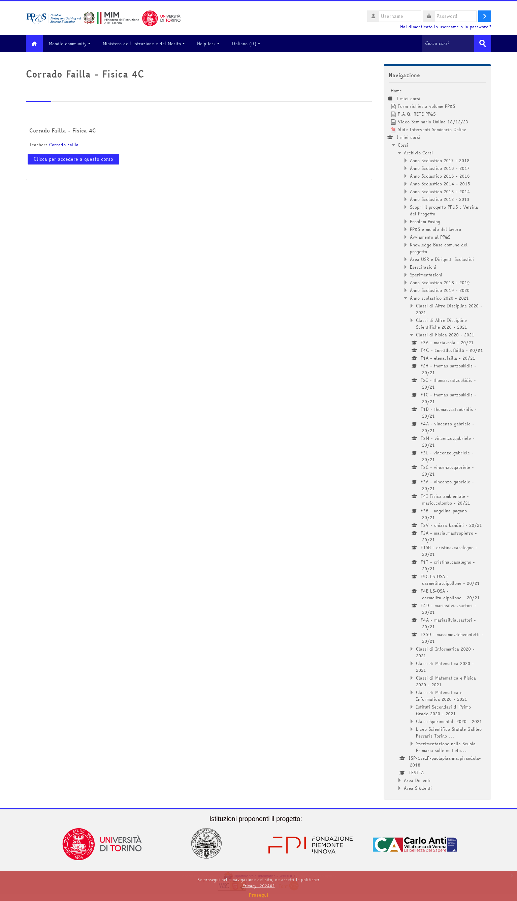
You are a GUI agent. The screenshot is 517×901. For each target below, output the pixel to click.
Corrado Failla (63, 144)
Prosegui (258, 895)
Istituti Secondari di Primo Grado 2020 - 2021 (443, 710)
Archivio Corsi (418, 152)
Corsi (403, 144)
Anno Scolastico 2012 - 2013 (440, 199)
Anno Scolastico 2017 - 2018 (440, 160)
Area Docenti (417, 780)
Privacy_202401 (259, 885)
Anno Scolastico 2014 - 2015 (440, 183)
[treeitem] (437, 439)
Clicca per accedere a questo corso (73, 158)
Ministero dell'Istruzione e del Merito (145, 43)
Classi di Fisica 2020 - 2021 (445, 334)
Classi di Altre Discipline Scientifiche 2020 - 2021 (441, 323)
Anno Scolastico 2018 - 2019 (440, 282)
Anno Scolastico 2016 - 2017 (440, 167)
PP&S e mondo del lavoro (435, 229)
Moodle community (71, 43)
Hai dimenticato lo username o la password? (445, 27)
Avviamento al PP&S (430, 236)
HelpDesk (210, 43)
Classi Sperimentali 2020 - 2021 (449, 721)
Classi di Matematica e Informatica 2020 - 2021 (441, 695)
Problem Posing (425, 221)
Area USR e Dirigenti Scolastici (442, 259)
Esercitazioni (423, 266)
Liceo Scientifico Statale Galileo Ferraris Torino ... (449, 732)
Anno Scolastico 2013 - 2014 (440, 191)
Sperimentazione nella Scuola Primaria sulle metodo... (446, 746)
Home (396, 90)
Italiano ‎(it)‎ (247, 43)
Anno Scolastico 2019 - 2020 (440, 290)
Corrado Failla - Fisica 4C (62, 130)
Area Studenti (418, 787)
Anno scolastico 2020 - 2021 (439, 297)
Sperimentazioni (426, 274)
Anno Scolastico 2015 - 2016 (440, 175)
